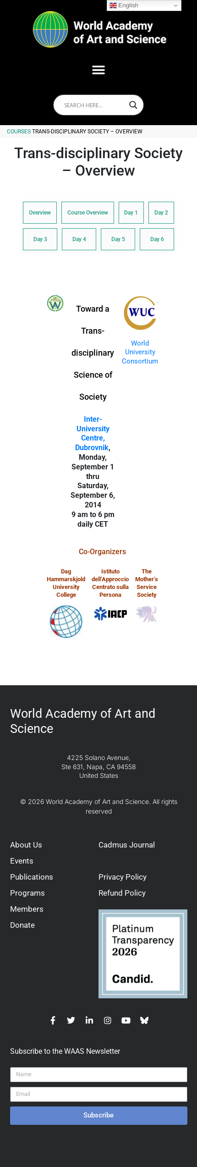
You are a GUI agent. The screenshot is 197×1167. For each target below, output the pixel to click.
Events (21, 860)
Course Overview (87, 212)
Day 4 (79, 239)
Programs (27, 892)
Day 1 (131, 212)
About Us (26, 844)
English (123, 5)
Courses (19, 131)
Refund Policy (122, 892)
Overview (40, 212)
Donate (22, 925)
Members (27, 909)
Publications (31, 876)
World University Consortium (140, 352)
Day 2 (161, 212)
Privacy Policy (122, 876)
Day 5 (118, 239)
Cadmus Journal (126, 844)
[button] (98, 70)
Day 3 (40, 239)
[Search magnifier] (133, 105)
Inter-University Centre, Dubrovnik (92, 433)
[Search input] (94, 105)
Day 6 (157, 239)
